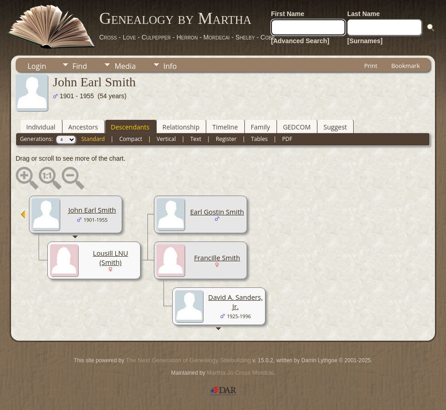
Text (195, 139)
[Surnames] (365, 41)
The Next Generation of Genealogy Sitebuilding (188, 360)
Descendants (130, 127)
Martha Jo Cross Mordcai (240, 372)
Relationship (181, 127)
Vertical (166, 139)
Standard (93, 139)
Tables (259, 139)
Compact (130, 139)
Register (226, 139)
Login (37, 66)
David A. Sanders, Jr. (235, 301)
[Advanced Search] (300, 41)
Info (170, 66)
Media (124, 66)
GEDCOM (297, 127)
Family (260, 127)
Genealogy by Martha (175, 18)
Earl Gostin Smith (217, 211)
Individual (41, 127)
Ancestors (83, 127)
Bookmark (405, 66)
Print (371, 66)
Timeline (225, 127)
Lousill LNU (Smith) (110, 257)
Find (80, 66)
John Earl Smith (92, 209)
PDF (287, 139)
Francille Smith (217, 257)
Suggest (335, 127)
